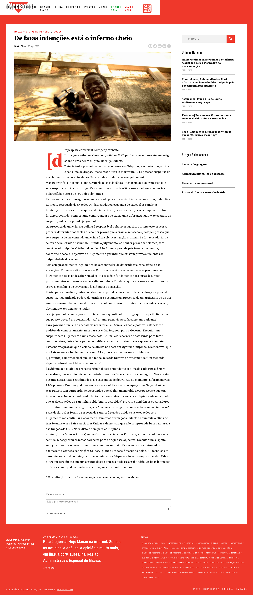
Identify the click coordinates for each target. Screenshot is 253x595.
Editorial (227, 589)
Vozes (180, 8)
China (136, 8)
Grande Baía (197, 8)
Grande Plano (118, 8)
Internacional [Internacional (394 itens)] (148, 568)
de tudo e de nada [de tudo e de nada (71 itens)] (207, 548)
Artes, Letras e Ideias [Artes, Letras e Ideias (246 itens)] (208, 543)
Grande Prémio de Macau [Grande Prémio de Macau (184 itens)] (182, 563)
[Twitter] (155, 46)
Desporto (150, 8)
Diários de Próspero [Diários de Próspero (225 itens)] (151, 553)
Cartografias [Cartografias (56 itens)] (236, 543)
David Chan (20, 46)
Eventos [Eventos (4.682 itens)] (145, 558)
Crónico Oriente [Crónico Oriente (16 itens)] (178, 548)
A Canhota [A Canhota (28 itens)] (147, 543)
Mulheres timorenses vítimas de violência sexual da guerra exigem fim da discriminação (208, 63)
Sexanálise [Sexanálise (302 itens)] (161, 572)
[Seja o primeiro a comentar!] (108, 503)
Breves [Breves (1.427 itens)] (224, 543)
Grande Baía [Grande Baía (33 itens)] (147, 563)
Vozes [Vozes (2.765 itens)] (235, 572)
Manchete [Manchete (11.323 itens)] (189, 568)
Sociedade (97, 8)
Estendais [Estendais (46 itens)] (235, 553)
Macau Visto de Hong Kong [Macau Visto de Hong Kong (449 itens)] (170, 568)
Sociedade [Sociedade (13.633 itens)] (172, 572)
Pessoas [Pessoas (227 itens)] (223, 568)
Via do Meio (217, 8)
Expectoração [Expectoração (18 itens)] (158, 558)
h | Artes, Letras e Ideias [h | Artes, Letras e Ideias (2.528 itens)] (211, 563)
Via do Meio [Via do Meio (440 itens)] (225, 572)
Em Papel (241, 589)
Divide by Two (65, 590)
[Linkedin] (160, 46)
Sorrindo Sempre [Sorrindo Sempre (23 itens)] (187, 572)
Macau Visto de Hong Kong (32, 31)
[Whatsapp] (164, 46)
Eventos (167, 8)
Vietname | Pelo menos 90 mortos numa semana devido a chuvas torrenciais (206, 117)
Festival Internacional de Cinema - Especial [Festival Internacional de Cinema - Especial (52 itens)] (188, 558)
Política (81, 8)
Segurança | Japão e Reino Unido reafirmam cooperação (202, 100)
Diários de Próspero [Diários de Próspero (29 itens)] (172, 553)
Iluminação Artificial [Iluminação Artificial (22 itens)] (235, 563)
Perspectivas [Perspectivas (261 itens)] (211, 568)
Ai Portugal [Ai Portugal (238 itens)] (159, 543)
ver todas (49, 568)
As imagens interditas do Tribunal (203, 173)
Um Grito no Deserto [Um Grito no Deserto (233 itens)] (207, 572)
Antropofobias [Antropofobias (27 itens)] (174, 543)
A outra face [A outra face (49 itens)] (190, 543)
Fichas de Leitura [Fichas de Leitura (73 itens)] (219, 558)
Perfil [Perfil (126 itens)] (199, 568)
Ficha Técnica (211, 589)
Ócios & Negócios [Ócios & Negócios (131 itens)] (149, 577)
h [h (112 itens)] (196, 563)
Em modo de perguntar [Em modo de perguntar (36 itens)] (205, 553)
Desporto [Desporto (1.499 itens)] (192, 548)
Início (196, 589)
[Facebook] (150, 46)
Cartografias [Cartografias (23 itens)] (148, 548)
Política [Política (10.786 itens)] (233, 568)
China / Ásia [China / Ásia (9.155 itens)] (162, 548)
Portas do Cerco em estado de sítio (204, 192)
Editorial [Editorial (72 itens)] (188, 553)
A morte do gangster (195, 164)
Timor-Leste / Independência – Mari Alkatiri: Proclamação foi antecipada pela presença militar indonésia (208, 82)
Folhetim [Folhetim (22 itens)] (233, 558)
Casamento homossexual (197, 183)
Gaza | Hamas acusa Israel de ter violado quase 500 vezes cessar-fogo (207, 133)
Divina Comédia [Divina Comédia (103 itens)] (225, 548)
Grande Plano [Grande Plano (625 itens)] (162, 563)
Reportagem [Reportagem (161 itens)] (147, 572)
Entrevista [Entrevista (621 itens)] (223, 553)
